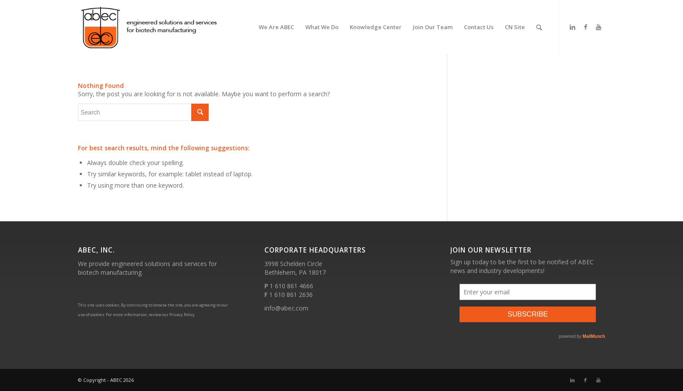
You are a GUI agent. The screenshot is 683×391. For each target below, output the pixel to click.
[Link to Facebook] (585, 27)
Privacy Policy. (182, 314)
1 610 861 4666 (291, 286)
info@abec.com (286, 308)
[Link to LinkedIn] (572, 27)
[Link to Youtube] (598, 27)
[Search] (539, 27)
